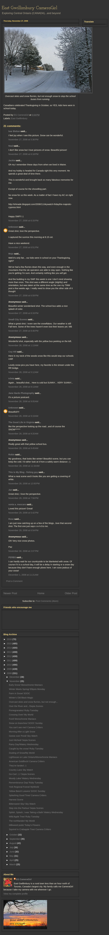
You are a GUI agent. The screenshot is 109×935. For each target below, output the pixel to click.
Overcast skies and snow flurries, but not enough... (33, 702)
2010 (9, 665)
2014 (9, 648)
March (12, 864)
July (11, 847)
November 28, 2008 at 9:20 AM (23, 433)
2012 (9, 656)
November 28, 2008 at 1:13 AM (23, 345)
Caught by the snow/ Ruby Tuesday (26, 748)
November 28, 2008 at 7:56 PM (23, 498)
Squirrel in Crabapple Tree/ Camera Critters (30, 829)
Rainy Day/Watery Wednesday (23, 744)
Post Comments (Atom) (47, 601)
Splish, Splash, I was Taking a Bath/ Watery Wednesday (36, 812)
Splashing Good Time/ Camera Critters (27, 795)
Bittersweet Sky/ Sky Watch (22, 804)
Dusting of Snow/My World (22, 753)
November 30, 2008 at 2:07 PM (23, 551)
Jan (10, 490)
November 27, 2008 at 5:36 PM (23, 139)
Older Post (71, 593)
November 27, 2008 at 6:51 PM (23, 247)
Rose (11, 519)
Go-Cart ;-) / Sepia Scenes (22, 774)
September (15, 839)
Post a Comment (14, 581)
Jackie (11, 160)
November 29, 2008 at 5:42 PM (23, 513)
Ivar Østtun (14, 131)
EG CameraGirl (24, 879)
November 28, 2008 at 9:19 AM (23, 416)
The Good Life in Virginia (21, 422)
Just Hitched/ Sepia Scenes (22, 740)
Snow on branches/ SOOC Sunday (26, 723)
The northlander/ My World (22, 821)
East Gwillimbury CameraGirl (29, 8)
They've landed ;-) (17, 765)
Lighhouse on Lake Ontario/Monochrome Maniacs (33, 757)
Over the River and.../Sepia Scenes (26, 706)
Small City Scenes (17, 319)
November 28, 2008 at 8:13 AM (23, 387)
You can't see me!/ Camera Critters (26, 727)
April (11, 860)
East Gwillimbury (19, 118)
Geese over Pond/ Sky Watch (23, 736)
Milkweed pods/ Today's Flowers (24, 825)
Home (40, 593)
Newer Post (10, 593)
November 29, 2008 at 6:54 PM (23, 530)
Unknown (13, 227)
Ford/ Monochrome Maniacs (22, 719)
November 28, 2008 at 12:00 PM (24, 483)
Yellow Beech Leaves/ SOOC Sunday (27, 791)
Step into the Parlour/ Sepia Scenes (26, 808)
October (13, 834)
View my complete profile (15, 894)
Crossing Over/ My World (21, 714)
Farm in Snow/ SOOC (19, 693)
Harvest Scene (16, 799)
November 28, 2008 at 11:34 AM (23, 466)
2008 (9, 673)
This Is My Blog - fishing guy (23, 472)
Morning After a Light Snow (22, 731)
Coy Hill (12, 352)
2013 (9, 652)
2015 (9, 643)
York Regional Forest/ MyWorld (24, 787)
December (14, 677)
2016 (9, 639)
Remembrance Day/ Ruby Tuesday (26, 782)
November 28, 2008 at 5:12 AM (23, 372)
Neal (10, 146)
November (14, 681)
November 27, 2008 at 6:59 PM (23, 295)
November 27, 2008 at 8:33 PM (23, 313)
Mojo (11, 253)
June (12, 851)
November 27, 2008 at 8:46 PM (23, 331)
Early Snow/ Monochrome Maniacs (26, 685)
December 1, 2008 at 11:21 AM (23, 575)
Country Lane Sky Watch (21, 770)
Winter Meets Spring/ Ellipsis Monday (27, 689)
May (11, 856)
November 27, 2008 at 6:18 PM (23, 154)
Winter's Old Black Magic (21, 697)
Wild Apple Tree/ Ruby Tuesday (24, 816)
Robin (11, 454)
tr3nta (11, 378)
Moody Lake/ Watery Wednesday (25, 778)
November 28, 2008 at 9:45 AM (23, 448)
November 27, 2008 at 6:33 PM (23, 220)
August (13, 843)
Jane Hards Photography (21, 393)
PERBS (12, 557)
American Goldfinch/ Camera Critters (27, 761)
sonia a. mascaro (17, 504)
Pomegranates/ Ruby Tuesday (23, 710)
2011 (9, 660)
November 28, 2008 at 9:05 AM (23, 401)
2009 (9, 669)
